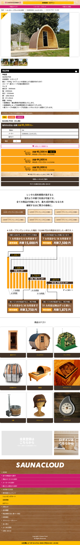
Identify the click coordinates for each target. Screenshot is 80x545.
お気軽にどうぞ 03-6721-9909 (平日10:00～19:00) (40, 543)
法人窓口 (5, 524)
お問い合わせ (7, 531)
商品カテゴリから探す (10, 479)
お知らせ (5, 507)
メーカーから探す (8, 482)
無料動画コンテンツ (9, 493)
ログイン (5, 503)
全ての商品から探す (9, 476)
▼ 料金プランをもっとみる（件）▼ (40, 174)
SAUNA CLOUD (8, 489)
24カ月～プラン (67, 212)
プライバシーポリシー (10, 520)
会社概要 (5, 510)
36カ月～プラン (13, 220)
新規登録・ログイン (48, 3)
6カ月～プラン (13, 212)
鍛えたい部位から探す (10, 486)
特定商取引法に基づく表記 (11, 514)
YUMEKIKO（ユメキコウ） (29, 133)
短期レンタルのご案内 (40, 179)
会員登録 (5, 500)
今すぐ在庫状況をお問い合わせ (40, 184)
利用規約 (5, 517)
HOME (5, 472)
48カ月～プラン (40, 220)
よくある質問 (7, 527)
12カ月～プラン (40, 212)
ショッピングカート (9, 496)
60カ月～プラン (67, 220)
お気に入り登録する (41, 146)
